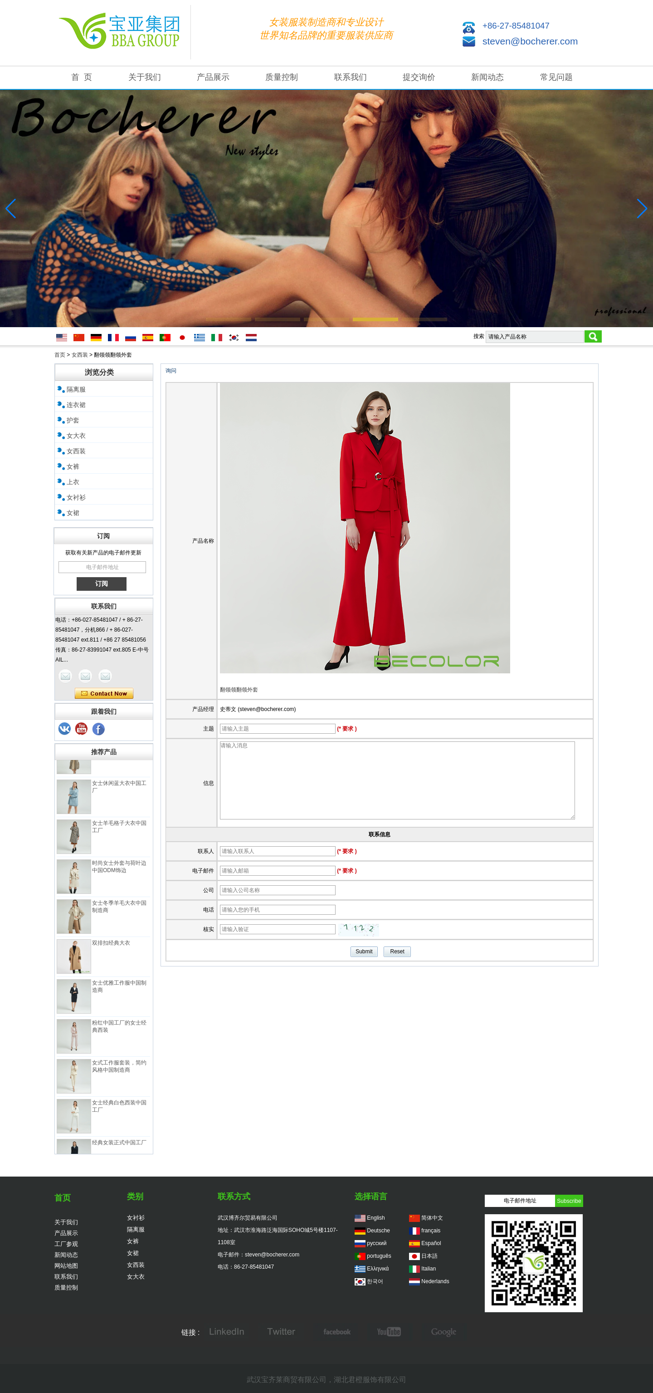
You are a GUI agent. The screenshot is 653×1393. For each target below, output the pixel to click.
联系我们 (350, 77)
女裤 (73, 466)
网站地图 (66, 1265)
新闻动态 (487, 77)
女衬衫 (76, 497)
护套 (73, 420)
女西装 (80, 355)
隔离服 (76, 389)
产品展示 (213, 77)
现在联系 (104, 694)
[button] (228, 319)
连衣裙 (76, 404)
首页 (59, 355)
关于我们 (144, 77)
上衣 (73, 482)
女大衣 (76, 435)
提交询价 (419, 77)
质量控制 (281, 77)
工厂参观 (66, 1244)
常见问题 (556, 77)
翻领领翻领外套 (239, 690)
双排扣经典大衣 (111, 946)
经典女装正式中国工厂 (119, 1146)
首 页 (81, 77)
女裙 (73, 512)
